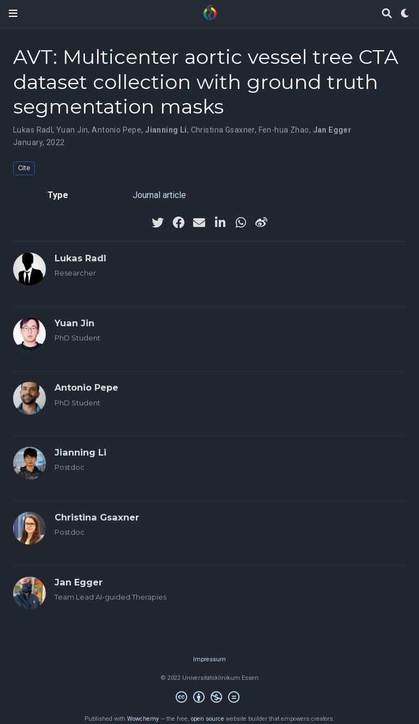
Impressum (209, 659)
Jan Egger (332, 129)
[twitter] (157, 222)
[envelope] (199, 222)
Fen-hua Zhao (284, 129)
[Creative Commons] (210, 698)
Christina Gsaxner (223, 129)
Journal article (159, 195)
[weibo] (261, 222)
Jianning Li (166, 129)
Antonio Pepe (116, 129)
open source (207, 718)
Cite (24, 168)
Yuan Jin (72, 129)
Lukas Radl (32, 129)
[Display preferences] (405, 14)
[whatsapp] (240, 222)
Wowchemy (143, 718)
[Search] (387, 14)
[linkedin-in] (220, 222)
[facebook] (178, 222)
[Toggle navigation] (13, 13)
